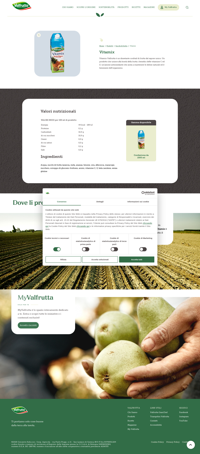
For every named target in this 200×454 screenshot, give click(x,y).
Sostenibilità (107, 7)
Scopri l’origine (86, 7)
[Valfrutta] (21, 6)
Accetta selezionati (100, 259)
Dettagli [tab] (100, 202)
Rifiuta (63, 259)
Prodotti (110, 46)
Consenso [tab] (61, 202)
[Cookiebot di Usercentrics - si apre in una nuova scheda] (143, 193)
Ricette (136, 7)
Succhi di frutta (121, 46)
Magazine (149, 7)
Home (101, 46)
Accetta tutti (136, 259)
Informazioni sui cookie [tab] (138, 202)
